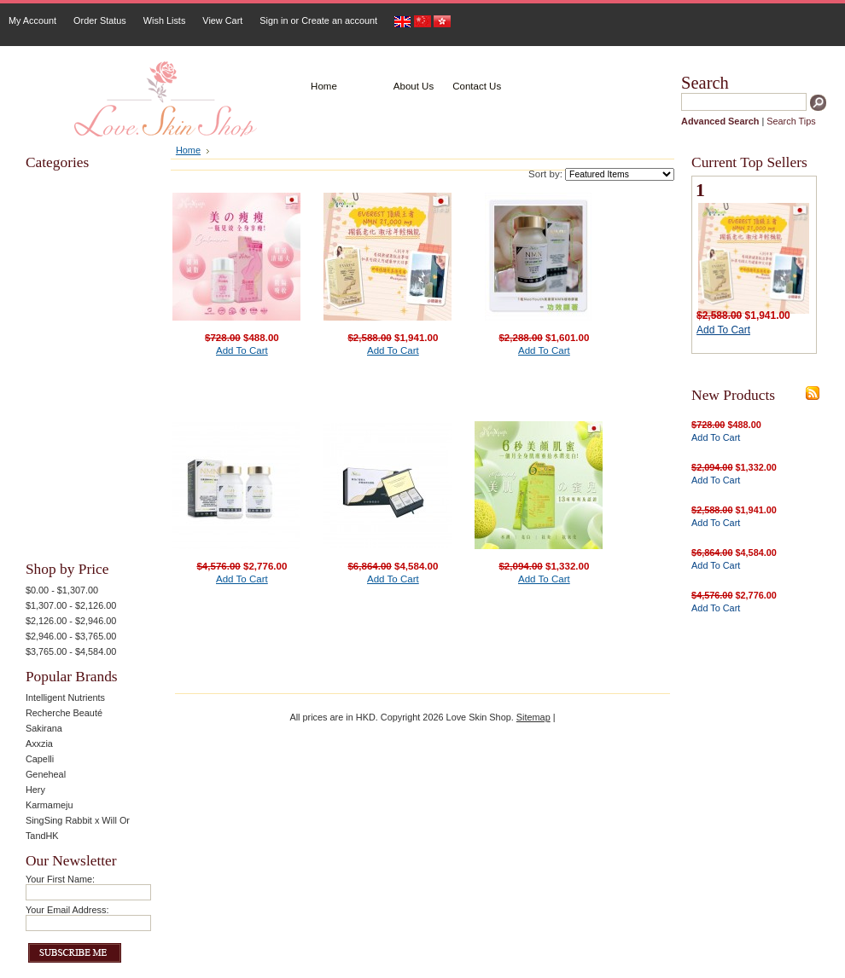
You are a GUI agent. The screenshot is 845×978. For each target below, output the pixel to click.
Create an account (339, 20)
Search (705, 82)
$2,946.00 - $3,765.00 (71, 636)
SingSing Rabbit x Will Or (78, 820)
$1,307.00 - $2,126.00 (71, 605)
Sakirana (44, 728)
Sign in (273, 20)
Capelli (40, 759)
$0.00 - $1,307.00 (62, 590)
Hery (35, 789)
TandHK (42, 835)
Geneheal (46, 774)
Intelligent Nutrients (65, 697)
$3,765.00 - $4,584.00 (71, 651)
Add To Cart (242, 350)
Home (188, 150)
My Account (32, 20)
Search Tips (790, 121)
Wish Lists (164, 20)
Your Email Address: (67, 910)
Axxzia (39, 743)
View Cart (222, 20)
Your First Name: (60, 879)
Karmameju (49, 805)
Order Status (99, 20)
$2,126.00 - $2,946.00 (71, 621)
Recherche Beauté (64, 713)
